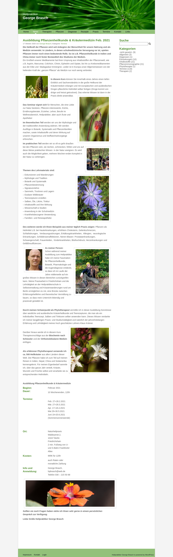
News (35, 31)
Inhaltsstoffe (124, 62)
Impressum (27, 555)
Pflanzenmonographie (129, 64)
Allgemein (123, 54)
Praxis (96, 31)
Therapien (47, 31)
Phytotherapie (125, 66)
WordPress (149, 555)
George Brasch (35, 18)
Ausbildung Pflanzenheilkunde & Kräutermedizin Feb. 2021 (66, 40)
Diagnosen (124, 57)
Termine (106, 31)
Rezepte (85, 31)
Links (127, 31)
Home (26, 31)
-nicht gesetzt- (125, 52)
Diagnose (72, 31)
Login (44, 555)
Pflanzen (60, 31)
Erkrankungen (125, 59)
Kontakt (117, 31)
